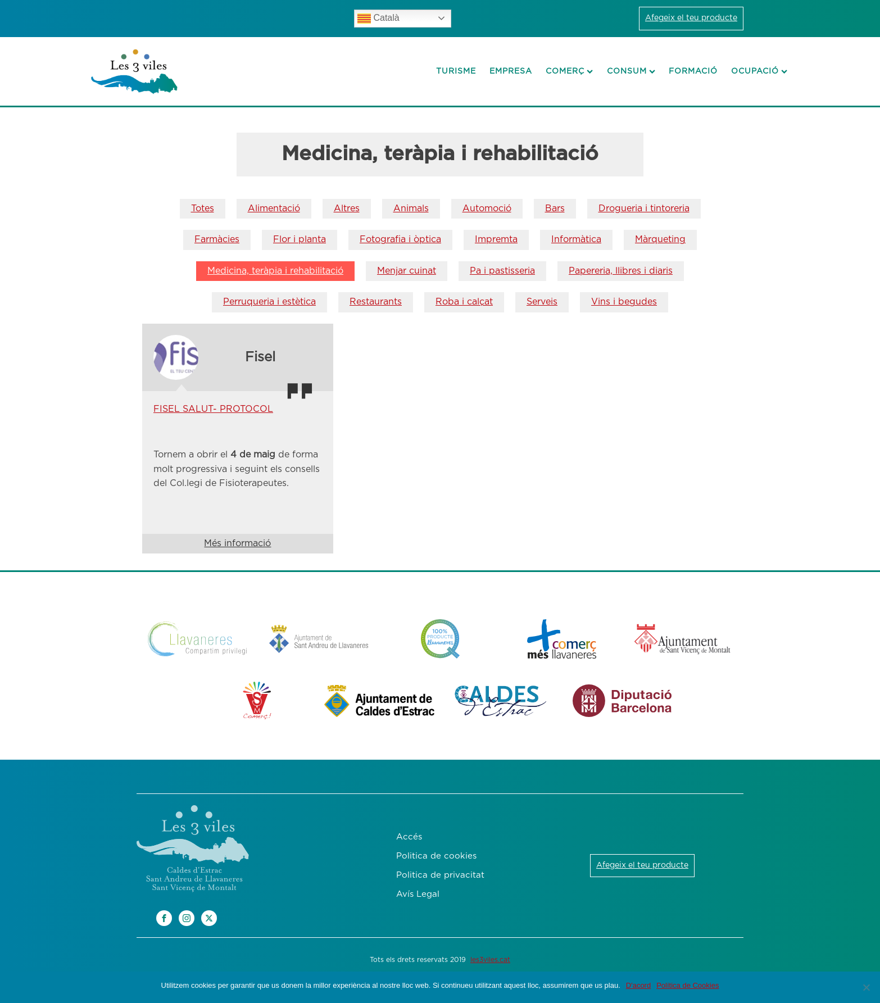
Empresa (510, 71)
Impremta (496, 239)
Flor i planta (299, 239)
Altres (347, 208)
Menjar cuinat (406, 270)
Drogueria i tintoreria (644, 208)
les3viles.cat (490, 959)
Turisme (456, 71)
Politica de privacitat (440, 875)
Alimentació (274, 208)
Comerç (569, 71)
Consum (631, 71)
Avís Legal (417, 894)
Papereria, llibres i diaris (621, 270)
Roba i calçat (464, 301)
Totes (202, 208)
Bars (555, 208)
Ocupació (759, 71)
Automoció (486, 208)
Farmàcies (216, 239)
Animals (411, 208)
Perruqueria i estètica (269, 301)
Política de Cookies (687, 985)
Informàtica (576, 239)
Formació (693, 71)
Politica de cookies (436, 856)
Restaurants (376, 301)
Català (378, 18)
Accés (409, 837)
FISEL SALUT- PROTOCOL (213, 409)
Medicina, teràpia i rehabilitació (275, 270)
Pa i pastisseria (502, 270)
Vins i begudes (624, 301)
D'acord (638, 985)
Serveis (542, 301)
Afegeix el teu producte (691, 18)
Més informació (237, 543)
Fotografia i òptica (400, 239)
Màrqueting (660, 239)
